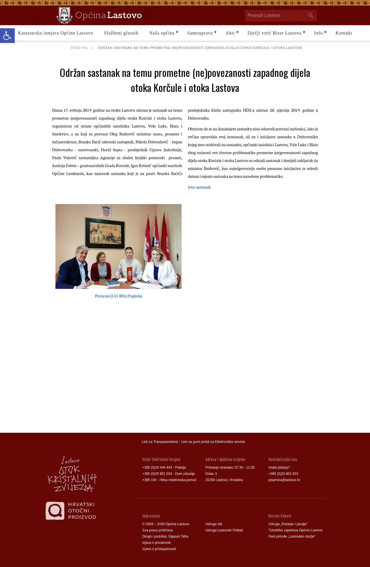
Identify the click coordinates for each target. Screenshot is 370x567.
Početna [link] (79, 47)
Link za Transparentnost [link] (160, 442)
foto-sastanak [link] (199, 187)
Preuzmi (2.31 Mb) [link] (110, 295)
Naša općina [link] (162, 33)
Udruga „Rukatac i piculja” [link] (287, 524)
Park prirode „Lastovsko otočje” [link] (291, 536)
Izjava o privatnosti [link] (156, 543)
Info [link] (318, 33)
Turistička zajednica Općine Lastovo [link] (295, 530)
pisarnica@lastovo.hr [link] (284, 480)
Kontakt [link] (343, 33)
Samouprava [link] (200, 33)
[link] (7, 35)
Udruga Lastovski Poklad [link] (224, 530)
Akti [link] (230, 33)
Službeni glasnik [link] (121, 33)
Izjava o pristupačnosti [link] (159, 549)
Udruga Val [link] (213, 524)
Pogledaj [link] (135, 295)
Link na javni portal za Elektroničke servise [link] (213, 442)
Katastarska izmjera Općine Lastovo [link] (55, 33)
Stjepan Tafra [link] (178, 536)
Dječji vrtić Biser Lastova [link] (275, 33)
